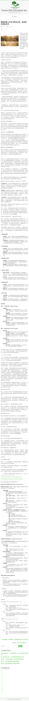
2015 (2, 670)
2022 (2, 686)
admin (3, 26)
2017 (2, 675)
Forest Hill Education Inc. (14, 10)
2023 (2, 688)
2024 (9, 26)
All (11, 26)
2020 (2, 681)
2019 (2, 679)
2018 (2, 677)
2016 (2, 673)
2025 (2, 692)
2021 (2, 683)
